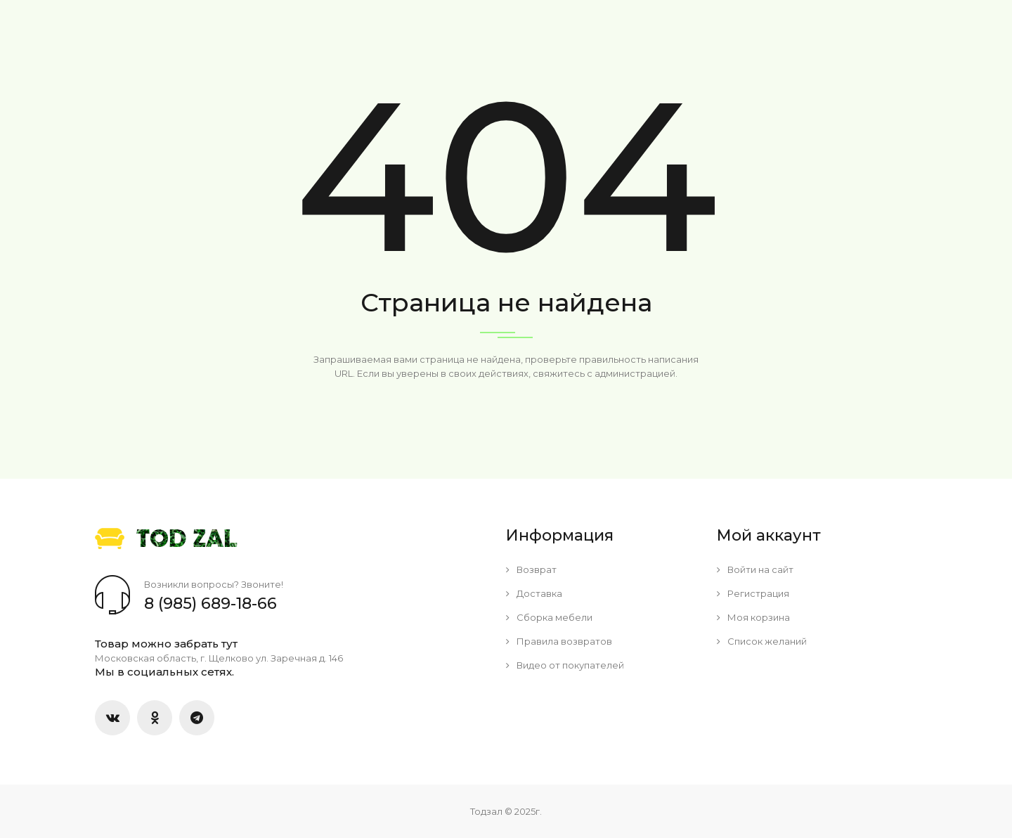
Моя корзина (753, 617)
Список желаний (762, 641)
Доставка (534, 593)
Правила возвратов (559, 641)
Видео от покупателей (565, 665)
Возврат (531, 569)
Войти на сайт (755, 569)
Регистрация (753, 593)
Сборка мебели (549, 617)
